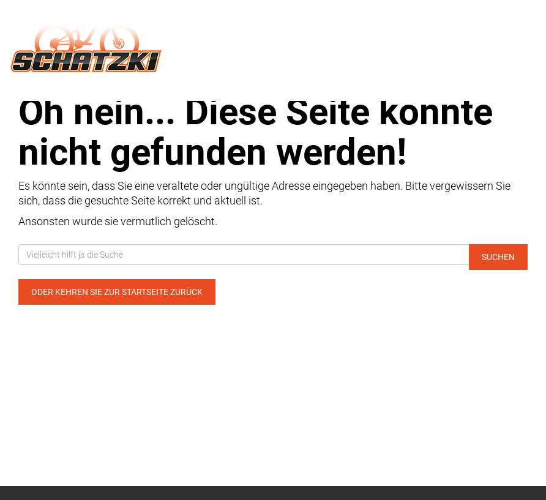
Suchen (498, 257)
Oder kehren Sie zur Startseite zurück (117, 292)
